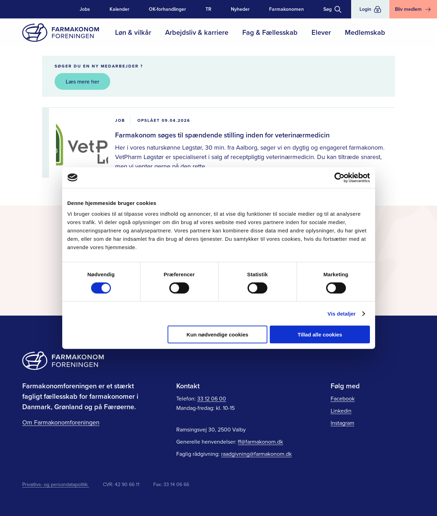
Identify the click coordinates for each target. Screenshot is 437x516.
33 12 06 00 (211, 398)
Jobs (85, 9)
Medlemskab (365, 32)
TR (208, 9)
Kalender (119, 9)
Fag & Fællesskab (270, 32)
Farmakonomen (286, 9)
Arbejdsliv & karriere (196, 32)
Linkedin (341, 410)
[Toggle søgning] (332, 9)
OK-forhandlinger (167, 9)
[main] (218, 103)
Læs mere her (82, 81)
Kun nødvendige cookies (218, 335)
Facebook (343, 398)
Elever (321, 32)
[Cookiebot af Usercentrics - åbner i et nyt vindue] (339, 177)
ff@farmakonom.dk (260, 441)
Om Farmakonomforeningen (60, 422)
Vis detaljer (341, 313)
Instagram (342, 423)
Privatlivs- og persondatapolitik (55, 484)
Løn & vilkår (133, 32)
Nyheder (240, 9)
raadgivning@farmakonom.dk (256, 454)
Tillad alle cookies (320, 335)
